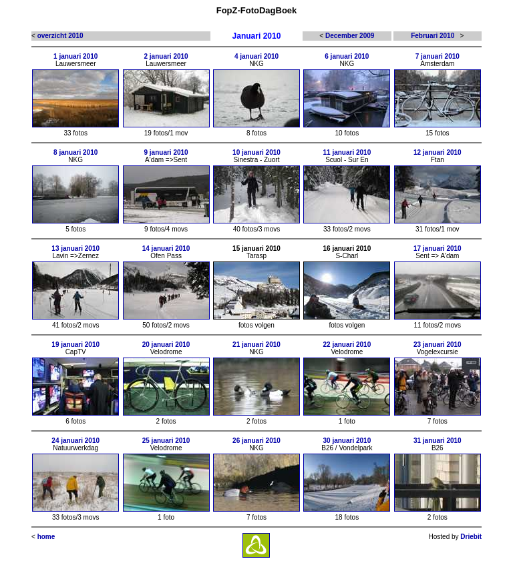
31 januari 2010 (437, 440)
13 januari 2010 (75, 248)
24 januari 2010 (75, 440)
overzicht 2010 (60, 35)
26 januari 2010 (256, 440)
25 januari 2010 (166, 440)
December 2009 (349, 35)
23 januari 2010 (437, 344)
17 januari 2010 (437, 248)
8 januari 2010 (75, 152)
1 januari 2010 (75, 56)
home (46, 536)
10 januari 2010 (256, 152)
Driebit (471, 536)
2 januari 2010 (166, 56)
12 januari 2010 (437, 152)
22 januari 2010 (347, 344)
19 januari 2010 (75, 344)
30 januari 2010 (347, 440)
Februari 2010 (432, 35)
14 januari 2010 (166, 248)
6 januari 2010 (347, 56)
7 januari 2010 (437, 56)
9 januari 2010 (166, 152)
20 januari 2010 (166, 344)
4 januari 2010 (256, 56)
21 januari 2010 (256, 344)
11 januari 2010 (347, 152)
